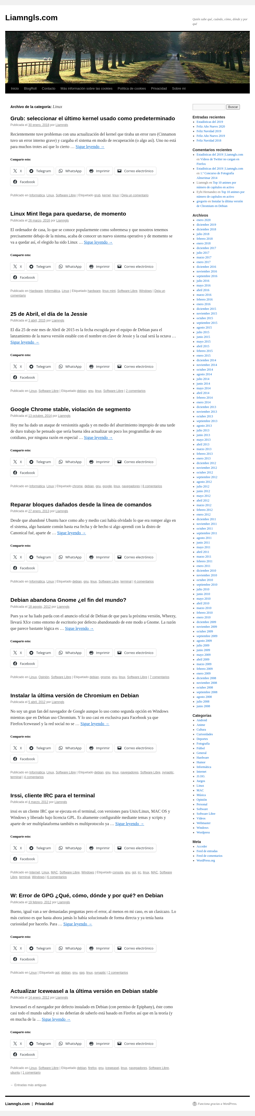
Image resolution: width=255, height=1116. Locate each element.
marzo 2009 (204, 664)
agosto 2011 (204, 538)
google (107, 486)
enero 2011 (204, 566)
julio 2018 (203, 234)
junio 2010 (203, 594)
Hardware (36, 291)
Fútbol (201, 748)
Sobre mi (179, 88)
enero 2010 (204, 617)
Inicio (15, 88)
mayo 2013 (204, 440)
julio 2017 (203, 253)
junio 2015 (203, 337)
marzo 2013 (204, 449)
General (202, 753)
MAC (54, 872)
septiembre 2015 (207, 323)
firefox (92, 1068)
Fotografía (203, 743)
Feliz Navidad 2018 (209, 140)
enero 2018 (204, 243)
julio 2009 (203, 645)
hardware (94, 291)
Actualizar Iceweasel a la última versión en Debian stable (84, 991)
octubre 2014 (205, 369)
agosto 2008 (204, 697)
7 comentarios (159, 677)
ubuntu (15, 1072)
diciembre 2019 (206, 224)
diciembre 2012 (206, 463)
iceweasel (112, 1068)
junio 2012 (203, 491)
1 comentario (32, 1072)
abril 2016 (203, 290)
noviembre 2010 (207, 575)
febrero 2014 (205, 397)
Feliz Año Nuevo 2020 (211, 126)
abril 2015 (203, 346)
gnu (90, 391)
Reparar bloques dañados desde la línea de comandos (81, 504)
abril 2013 (203, 444)
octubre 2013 (205, 416)
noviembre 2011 (207, 524)
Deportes (202, 739)
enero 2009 (204, 673)
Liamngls (62, 125)
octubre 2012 (205, 472)
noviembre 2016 (207, 271)
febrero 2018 (205, 238)
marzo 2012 (204, 505)
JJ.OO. (201, 776)
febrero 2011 (205, 561)
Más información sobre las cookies (86, 88)
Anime (201, 725)
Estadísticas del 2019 (210, 122)
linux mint (109, 291)
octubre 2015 (205, 318)
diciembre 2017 (206, 248)
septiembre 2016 (207, 276)
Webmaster (204, 823)
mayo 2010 (204, 598)
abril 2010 (203, 603)
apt (57, 972)
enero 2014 (204, 402)
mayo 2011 (204, 547)
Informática (37, 195)
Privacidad (159, 88)
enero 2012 (204, 514)
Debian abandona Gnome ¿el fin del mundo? (68, 600)
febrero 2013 (205, 454)
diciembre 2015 (206, 309)
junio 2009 (203, 650)
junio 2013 (203, 435)
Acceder (202, 846)
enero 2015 (204, 355)
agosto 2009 (204, 641)
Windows (145, 291)
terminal (126, 581)
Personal (202, 804)
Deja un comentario (135, 195)
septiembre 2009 (207, 636)
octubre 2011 (205, 528)
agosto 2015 (204, 327)
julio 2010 (203, 589)
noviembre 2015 (207, 313)
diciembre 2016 (206, 267)
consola (117, 872)
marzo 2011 (204, 556)
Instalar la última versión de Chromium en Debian (74, 695)
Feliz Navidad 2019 (209, 131)
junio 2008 (203, 706)
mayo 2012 (204, 496)
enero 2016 (204, 304)
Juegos (201, 781)
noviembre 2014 (207, 365)
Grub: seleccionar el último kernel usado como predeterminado (92, 118)
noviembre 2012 (207, 468)
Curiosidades (205, 734)
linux (115, 195)
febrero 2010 (205, 612)
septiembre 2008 (207, 692)
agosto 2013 (204, 425)
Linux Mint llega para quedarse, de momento (68, 214)
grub (97, 195)
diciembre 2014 (206, 360)
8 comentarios (152, 486)
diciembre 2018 (206, 229)
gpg (82, 972)
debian (81, 391)
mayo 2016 (204, 285)
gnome (105, 677)
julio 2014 (203, 379)
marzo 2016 (204, 295)
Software (202, 809)
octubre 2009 (205, 631)
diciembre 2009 (206, 622)
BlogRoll (30, 88)
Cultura (201, 729)
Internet (34, 872)
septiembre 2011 (207, 533)
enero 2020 (204, 220)
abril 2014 (203, 393)
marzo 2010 (204, 608)
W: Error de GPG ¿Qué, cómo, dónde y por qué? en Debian (86, 895)
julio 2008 (203, 701)
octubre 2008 (205, 687)
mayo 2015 (204, 341)
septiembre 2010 (207, 584)
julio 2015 (203, 332)
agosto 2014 (204, 374)
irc (139, 872)
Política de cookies (132, 88)
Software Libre (66, 195)
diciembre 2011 (206, 519)
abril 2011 (203, 552)
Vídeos (201, 818)
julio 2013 (203, 430)
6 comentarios (57, 877)
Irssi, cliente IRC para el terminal (52, 795)
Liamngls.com (31, 17)
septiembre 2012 (207, 477)
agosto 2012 (204, 482)
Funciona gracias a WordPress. (217, 1104)
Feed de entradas (207, 851)
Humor (201, 762)
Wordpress (203, 832)
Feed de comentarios (209, 856)
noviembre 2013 (207, 411)
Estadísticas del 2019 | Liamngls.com (220, 154)
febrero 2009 (205, 669)
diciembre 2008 (206, 678)
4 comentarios (144, 581)
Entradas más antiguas (28, 1085)
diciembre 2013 (206, 407)
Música (201, 795)
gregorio (202, 201)
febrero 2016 (205, 299)
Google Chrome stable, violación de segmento (70, 409)
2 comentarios (135, 391)
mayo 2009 (204, 655)
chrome (77, 486)
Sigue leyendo (90, 146)
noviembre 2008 (207, 683)
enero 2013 (204, 458)
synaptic (168, 772)
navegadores (131, 486)
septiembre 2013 (207, 421)
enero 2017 (204, 262)
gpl (134, 872)
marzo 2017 (204, 257)
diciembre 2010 (206, 570)
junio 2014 (203, 383)
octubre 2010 (205, 580)
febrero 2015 (205, 351)
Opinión (44, 677)
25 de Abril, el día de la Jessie (48, 314)
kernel (106, 195)
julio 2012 (203, 486)
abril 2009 (203, 659)
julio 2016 (203, 281)
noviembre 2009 (207, 627)
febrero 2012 (205, 510)
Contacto (48, 88)
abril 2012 (203, 500)
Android (202, 720)
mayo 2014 (204, 388)
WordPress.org (206, 860)
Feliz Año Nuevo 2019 (211, 136)
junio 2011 (203, 542)
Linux (50, 195)
